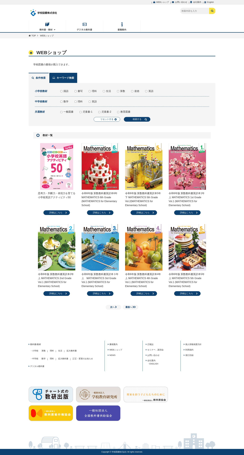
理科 (93, 91)
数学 (64, 101)
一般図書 (66, 111)
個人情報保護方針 (193, 344)
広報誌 (150, 344)
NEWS (112, 355)
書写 (79, 91)
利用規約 (189, 350)
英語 (149, 91)
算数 (121, 91)
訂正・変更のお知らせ (83, 358)
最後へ (130, 307)
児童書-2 (104, 111)
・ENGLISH (152, 364)
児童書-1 (86, 111)
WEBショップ (115, 350)
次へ (113, 307)
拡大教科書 (72, 351)
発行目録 (189, 355)
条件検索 (39, 78)
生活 (107, 91)
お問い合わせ (153, 355)
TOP (32, 35)
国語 (64, 91)
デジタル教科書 (37, 366)
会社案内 (151, 360)
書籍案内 (113, 344)
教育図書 (123, 111)
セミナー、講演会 (155, 350)
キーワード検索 (63, 78)
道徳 (135, 91)
